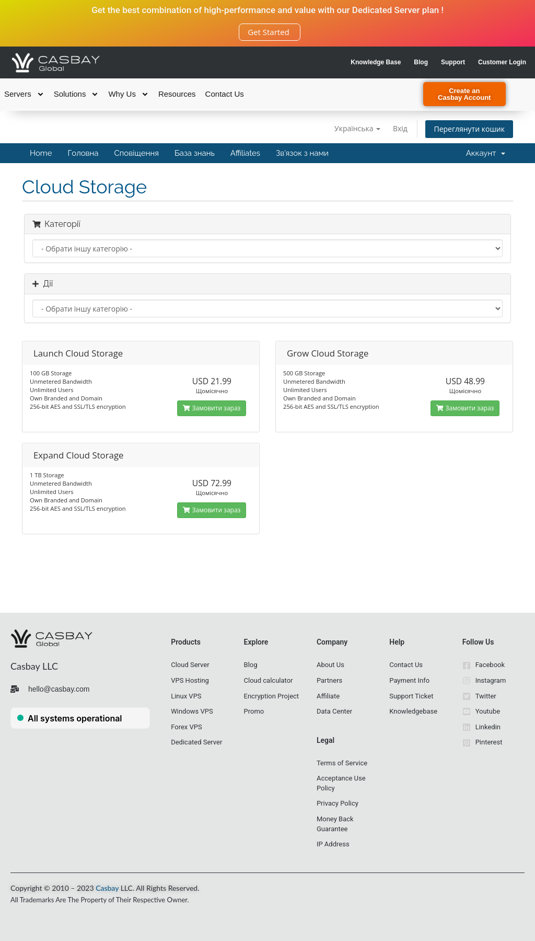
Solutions (76, 94)
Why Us (128, 94)
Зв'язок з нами (302, 153)
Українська (357, 128)
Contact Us (224, 93)
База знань (195, 153)
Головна (82, 153)
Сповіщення (136, 153)
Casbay (107, 887)
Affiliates (245, 153)
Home (41, 153)
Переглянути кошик (469, 129)
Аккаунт (485, 153)
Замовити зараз (211, 408)
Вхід (400, 128)
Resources (177, 93)
